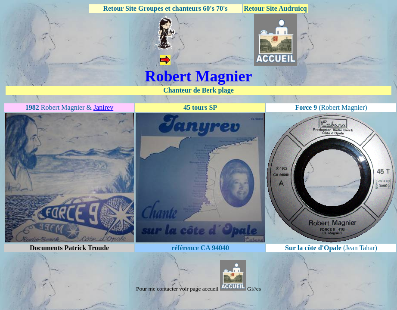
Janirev (103, 107)
